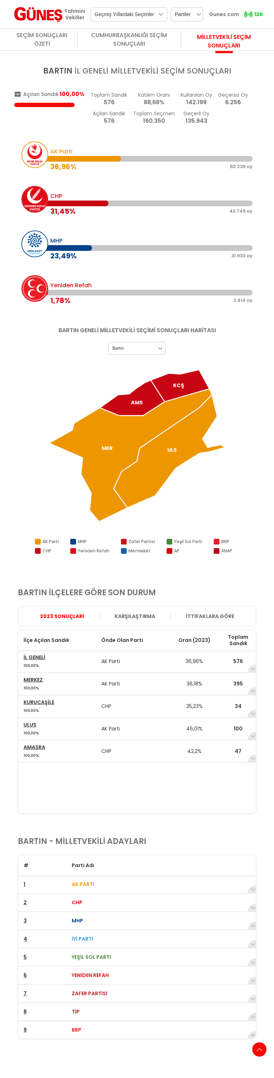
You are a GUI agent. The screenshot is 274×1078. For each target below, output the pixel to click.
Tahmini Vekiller (74, 14)
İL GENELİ (34, 657)
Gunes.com (224, 14)
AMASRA (34, 747)
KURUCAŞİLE (39, 702)
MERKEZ (33, 680)
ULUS (30, 725)
